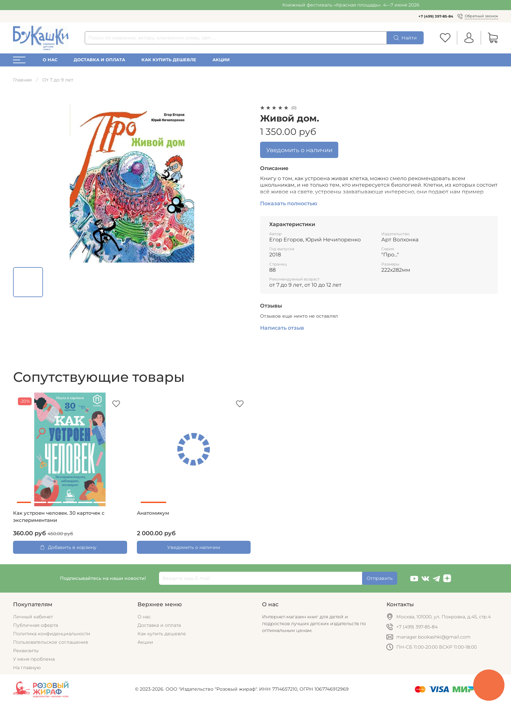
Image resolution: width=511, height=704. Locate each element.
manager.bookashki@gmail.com (433, 637)
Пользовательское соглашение (50, 642)
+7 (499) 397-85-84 (435, 16)
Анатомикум (153, 513)
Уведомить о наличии (299, 150)
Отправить (380, 578)
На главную (27, 667)
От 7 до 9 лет (57, 80)
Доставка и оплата (99, 59)
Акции (221, 59)
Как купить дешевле (168, 59)
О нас (50, 59)
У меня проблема (34, 659)
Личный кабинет (33, 617)
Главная (22, 80)
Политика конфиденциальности (51, 634)
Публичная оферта (35, 625)
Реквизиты (26, 651)
